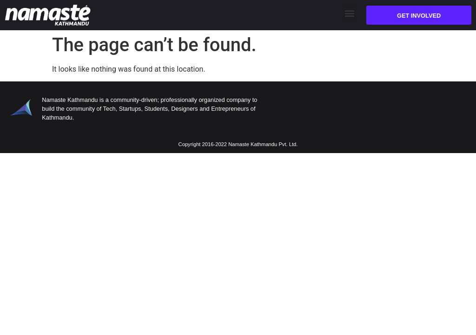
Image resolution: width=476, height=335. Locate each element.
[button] (349, 13)
